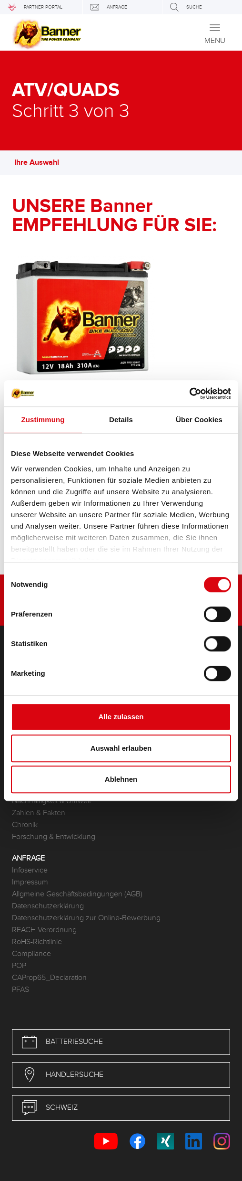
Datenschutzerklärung (48, 906)
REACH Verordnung (44, 930)
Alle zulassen (120, 717)
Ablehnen (121, 779)
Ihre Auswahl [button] (41, 162)
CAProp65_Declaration (49, 977)
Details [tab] (121, 419)
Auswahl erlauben (121, 748)
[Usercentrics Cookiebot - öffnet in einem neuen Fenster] (189, 393)
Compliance (31, 953)
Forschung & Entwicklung (53, 836)
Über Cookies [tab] (199, 419)
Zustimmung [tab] (43, 419)
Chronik (25, 825)
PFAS (20, 989)
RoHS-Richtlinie (37, 942)
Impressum (30, 882)
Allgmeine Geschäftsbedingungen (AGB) (77, 894)
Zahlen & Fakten (38, 813)
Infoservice (30, 870)
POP (19, 965)
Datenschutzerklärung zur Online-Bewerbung (86, 918)
